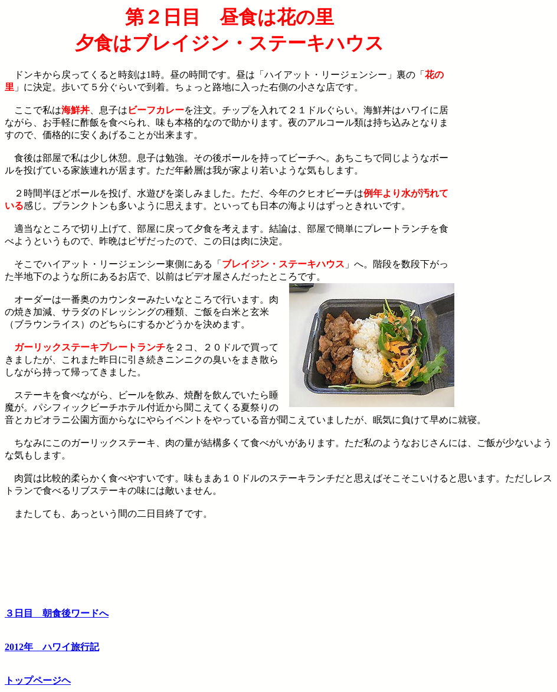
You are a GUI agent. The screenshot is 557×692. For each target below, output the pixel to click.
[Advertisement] (503, 185)
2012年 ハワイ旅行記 (52, 647)
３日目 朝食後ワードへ (57, 613)
